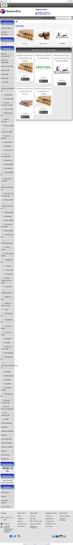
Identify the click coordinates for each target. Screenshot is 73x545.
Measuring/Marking (7, 187)
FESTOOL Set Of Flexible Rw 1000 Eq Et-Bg (43, 57)
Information (25, 18)
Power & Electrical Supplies (7, 407)
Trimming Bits (6, 327)
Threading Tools (6, 388)
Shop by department (6, 18)
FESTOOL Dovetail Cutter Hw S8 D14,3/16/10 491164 (25, 91)
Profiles (6, 286)
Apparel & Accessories (5, 55)
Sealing (5, 372)
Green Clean (6, 160)
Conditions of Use (51, 524)
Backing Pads (7, 114)
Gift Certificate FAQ (36, 521)
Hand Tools (7, 164)
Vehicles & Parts (6, 447)
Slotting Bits (7, 314)
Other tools (7, 200)
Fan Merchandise (5, 155)
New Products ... (6, 455)
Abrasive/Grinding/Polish (7, 88)
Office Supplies (6, 439)
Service (33, 18)
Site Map (32, 519)
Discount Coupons (35, 524)
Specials (20, 521)
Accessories (7, 99)
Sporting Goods (6, 443)
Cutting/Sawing (6, 130)
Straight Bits (7, 321)
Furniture (4, 74)
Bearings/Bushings (6, 242)
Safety (5, 342)
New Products (22, 524)
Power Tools (7, 220)
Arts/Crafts (7, 109)
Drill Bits (6, 142)
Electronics (5, 70)
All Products (21, 526)
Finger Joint (7, 270)
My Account (49, 526)
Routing (6, 338)
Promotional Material (6, 225)
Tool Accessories (5, 414)
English (4, 1)
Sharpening (7, 376)
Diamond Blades (5, 137)
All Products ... (5, 459)
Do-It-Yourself (5, 506)
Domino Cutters (5, 248)
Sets (4, 309)
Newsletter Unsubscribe (33, 527)
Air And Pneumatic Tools (6, 104)
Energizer (6, 150)
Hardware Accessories (5, 401)
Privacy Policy (50, 521)
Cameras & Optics (7, 66)
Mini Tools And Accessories (7, 194)
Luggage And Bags (7, 431)
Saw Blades (7, 353)
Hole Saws (6, 168)
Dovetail (6, 266)
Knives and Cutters (6, 179)
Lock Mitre (6, 274)
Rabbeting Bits (6, 298)
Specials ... (4, 451)
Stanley (5, 380)
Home (19, 516)
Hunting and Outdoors (4, 501)
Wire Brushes (7, 395)
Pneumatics (7, 212)
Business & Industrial (4, 61)
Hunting (4, 427)
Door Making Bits (7, 254)
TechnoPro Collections (4, 33)
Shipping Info (49, 519)
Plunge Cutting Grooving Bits (6, 280)
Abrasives (6, 95)
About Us (39, 18)
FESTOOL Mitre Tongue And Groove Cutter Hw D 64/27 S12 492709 (62, 58)
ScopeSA (3, 496)
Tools (5, 419)
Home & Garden (6, 423)
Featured (20, 519)
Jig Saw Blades (7, 173)
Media (3, 435)
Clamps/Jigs (7, 125)
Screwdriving (7, 358)
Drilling (5, 146)
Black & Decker (5, 120)
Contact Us (7, 524)
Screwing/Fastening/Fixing (7, 365)
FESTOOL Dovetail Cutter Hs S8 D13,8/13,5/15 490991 (25, 58)
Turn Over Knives (6, 333)
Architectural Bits (7, 235)
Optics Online (5, 492)
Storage (6, 384)
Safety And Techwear (6, 347)
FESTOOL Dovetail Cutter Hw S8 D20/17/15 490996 (43, 91)
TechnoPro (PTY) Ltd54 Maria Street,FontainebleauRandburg (9, 529)
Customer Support (6, 28)
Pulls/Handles (6, 291)
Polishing (6, 216)
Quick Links (17, 18)
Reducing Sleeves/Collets (6, 304)
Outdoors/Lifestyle (7, 206)
